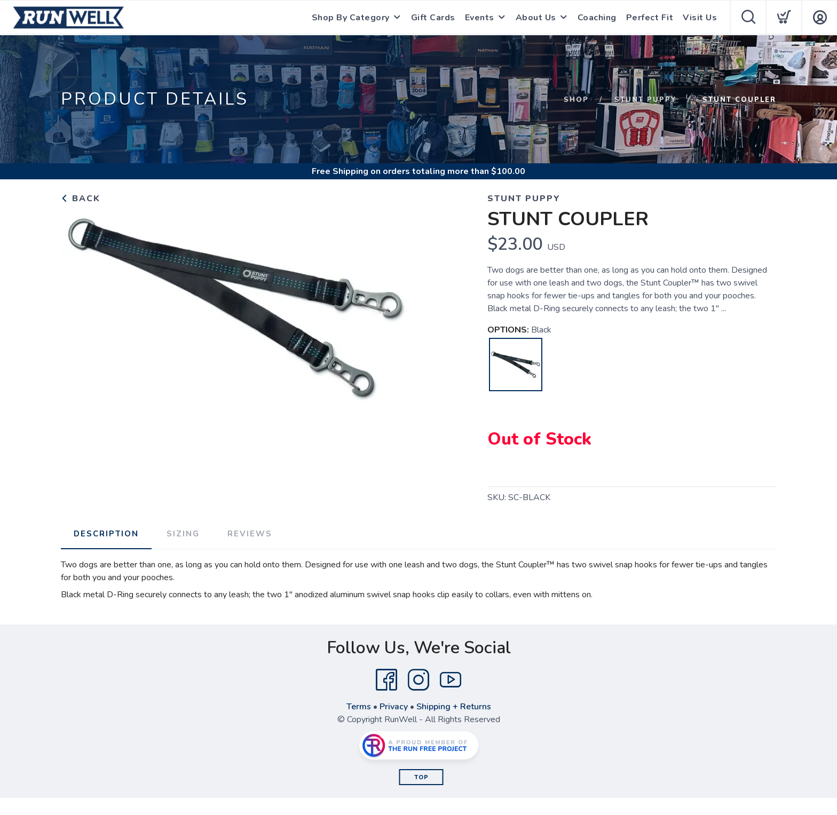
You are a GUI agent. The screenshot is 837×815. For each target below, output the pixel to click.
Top (421, 777)
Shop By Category (351, 17)
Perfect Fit (650, 17)
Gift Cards (433, 17)
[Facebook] (386, 680)
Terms (358, 707)
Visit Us (700, 17)
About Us (536, 17)
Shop (576, 100)
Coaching (597, 17)
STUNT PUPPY (645, 100)
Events (479, 17)
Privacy (394, 707)
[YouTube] (451, 680)
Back (80, 198)
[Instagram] (418, 680)
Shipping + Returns (453, 707)
